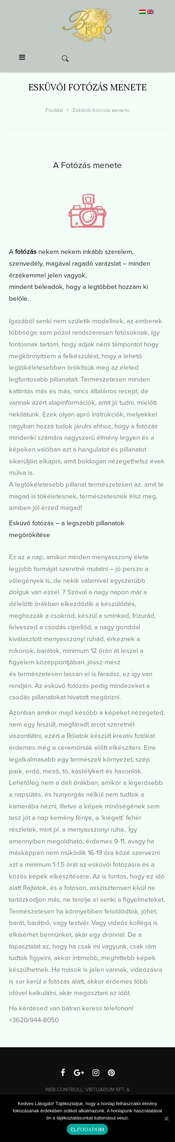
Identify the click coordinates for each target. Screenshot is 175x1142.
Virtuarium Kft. (105, 1090)
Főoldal (54, 110)
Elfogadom (87, 1129)
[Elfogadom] (166, 1118)
